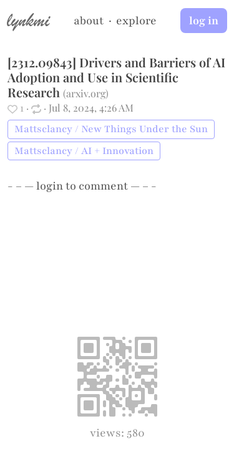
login (49, 185)
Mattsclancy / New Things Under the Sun (111, 129)
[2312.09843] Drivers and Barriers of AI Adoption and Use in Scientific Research (116, 77)
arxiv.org (85, 93)
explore (136, 20)
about (89, 20)
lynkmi (28, 20)
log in (203, 20)
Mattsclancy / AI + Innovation (84, 151)
